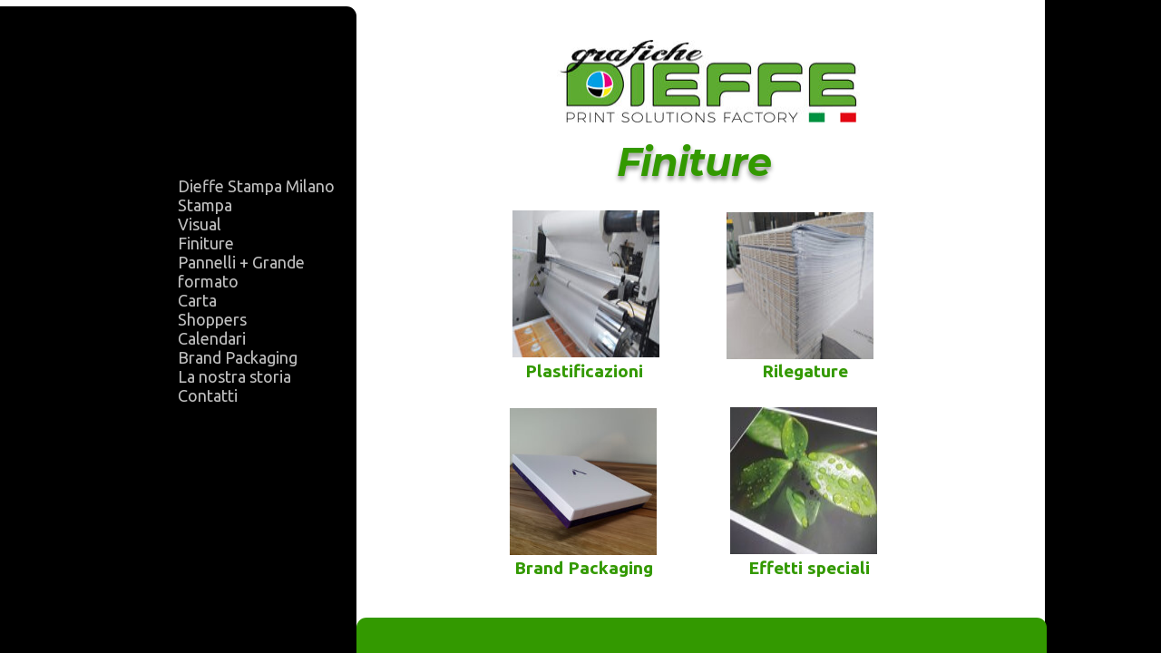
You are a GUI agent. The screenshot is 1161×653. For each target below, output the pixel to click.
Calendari (212, 338)
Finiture (206, 243)
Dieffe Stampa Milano (256, 186)
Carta (197, 300)
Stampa (205, 205)
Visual (199, 224)
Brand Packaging (238, 357)
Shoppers (212, 319)
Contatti (208, 395)
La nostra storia (234, 376)
